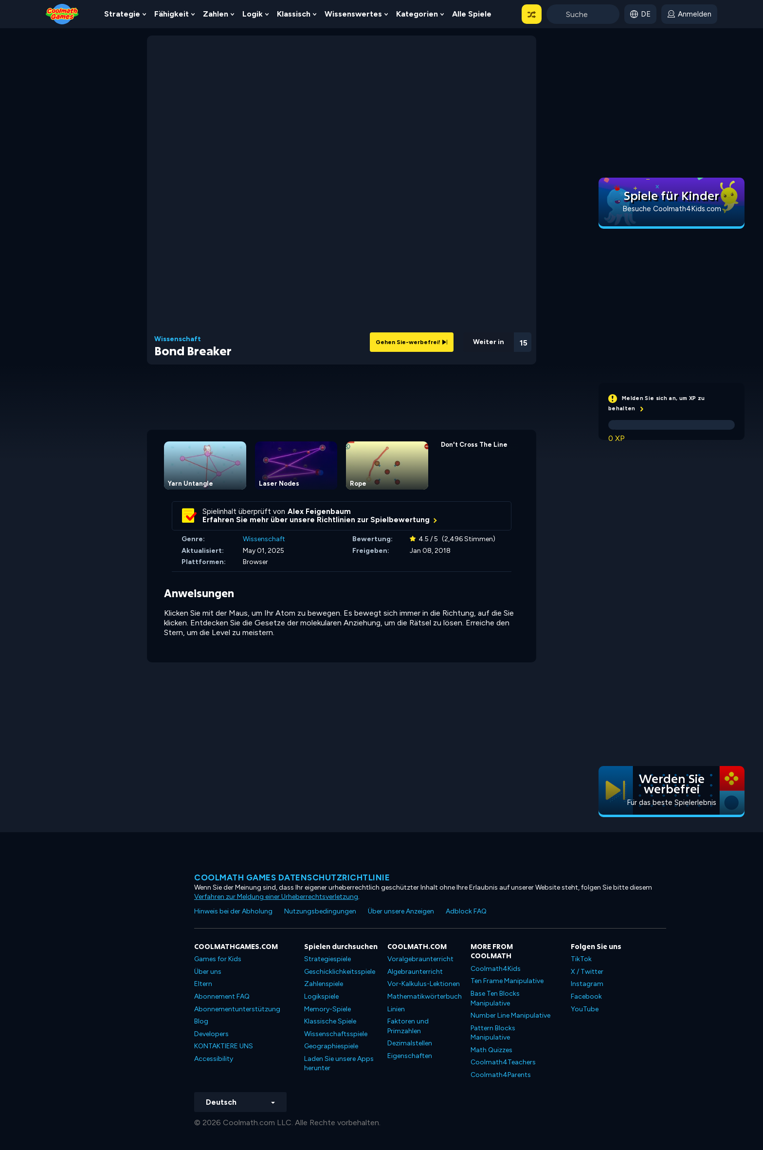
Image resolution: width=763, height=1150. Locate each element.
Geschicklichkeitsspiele (339, 971)
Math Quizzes (491, 1050)
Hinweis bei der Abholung (233, 911)
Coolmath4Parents (501, 1075)
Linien (396, 1009)
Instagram (587, 984)
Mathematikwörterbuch (424, 996)
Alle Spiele (471, 13)
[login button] (689, 14)
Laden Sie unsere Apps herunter (339, 1064)
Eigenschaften (409, 1056)
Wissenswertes (353, 13)
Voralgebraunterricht (420, 959)
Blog (201, 1021)
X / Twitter (587, 971)
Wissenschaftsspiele (335, 1034)
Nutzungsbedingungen (320, 911)
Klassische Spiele (330, 1021)
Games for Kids (217, 959)
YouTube (585, 1009)
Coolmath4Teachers (503, 1062)
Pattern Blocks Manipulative (493, 1033)
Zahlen (215, 13)
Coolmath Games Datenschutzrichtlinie (292, 877)
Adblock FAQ (466, 911)
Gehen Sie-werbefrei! (412, 342)
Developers (211, 1034)
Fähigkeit (171, 13)
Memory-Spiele (327, 1009)
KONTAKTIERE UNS (223, 1046)
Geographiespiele (331, 1046)
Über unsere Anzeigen (401, 911)
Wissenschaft (177, 339)
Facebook (586, 996)
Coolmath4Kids (496, 969)
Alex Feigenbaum (319, 511)
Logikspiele (321, 996)
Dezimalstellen (409, 1043)
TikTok (581, 959)
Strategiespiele (327, 959)
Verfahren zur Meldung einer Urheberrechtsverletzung (276, 897)
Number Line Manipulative (510, 1015)
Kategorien (417, 13)
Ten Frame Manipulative (507, 981)
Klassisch (293, 13)
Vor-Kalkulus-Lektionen (423, 984)
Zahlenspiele (323, 984)
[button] (532, 14)
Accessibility (213, 1059)
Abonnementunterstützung (237, 1009)
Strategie (122, 13)
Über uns (207, 971)
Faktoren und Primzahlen (408, 1026)
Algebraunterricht (415, 971)
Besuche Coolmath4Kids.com (671, 208)
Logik (252, 13)
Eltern (203, 984)
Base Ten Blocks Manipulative (495, 998)
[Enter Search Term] (582, 14)
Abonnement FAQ (222, 996)
